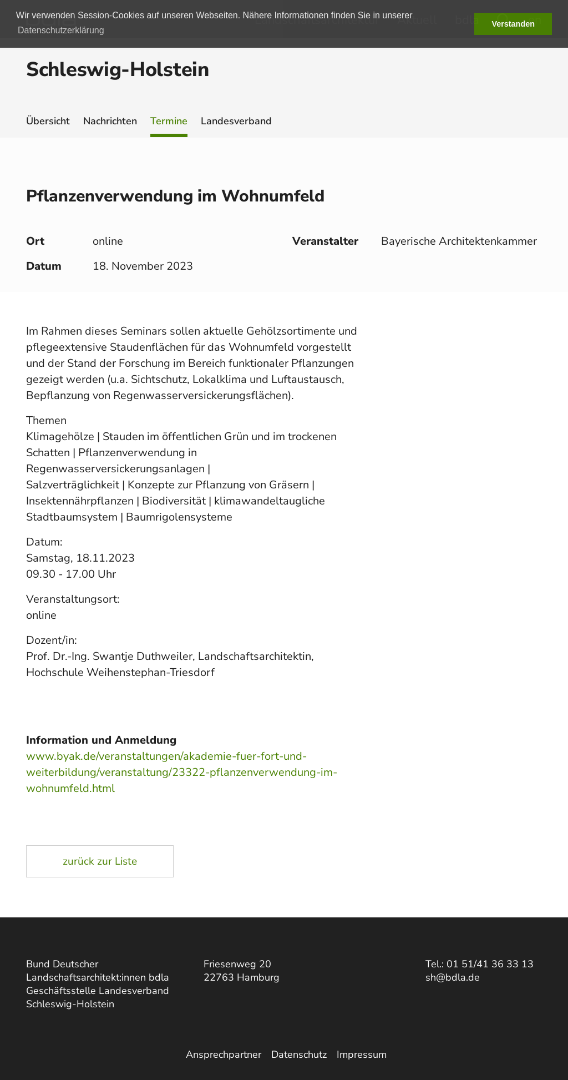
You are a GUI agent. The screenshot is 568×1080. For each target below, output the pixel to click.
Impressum (362, 1054)
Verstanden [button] (513, 23)
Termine (168, 121)
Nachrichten (110, 121)
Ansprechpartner (223, 1054)
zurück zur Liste (100, 861)
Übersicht (48, 121)
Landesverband (236, 121)
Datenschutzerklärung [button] (61, 30)
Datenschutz (299, 1054)
